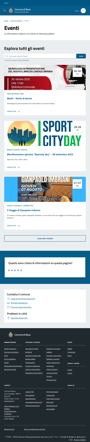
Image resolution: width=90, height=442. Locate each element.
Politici (6, 362)
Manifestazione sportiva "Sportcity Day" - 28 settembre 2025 (40, 154)
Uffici (6, 355)
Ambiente (28, 352)
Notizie (70, 348)
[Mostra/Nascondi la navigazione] (4, 10)
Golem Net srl (45, 437)
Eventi (70, 373)
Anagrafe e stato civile (33, 355)
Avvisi (70, 355)
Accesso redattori (80, 439)
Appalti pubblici (30, 359)
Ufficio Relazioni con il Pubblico (11, 407)
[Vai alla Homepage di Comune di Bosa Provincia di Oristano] (20, 11)
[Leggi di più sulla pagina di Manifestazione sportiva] (13, 167)
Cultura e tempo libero (32, 369)
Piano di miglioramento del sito (34, 429)
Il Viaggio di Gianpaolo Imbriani (23, 210)
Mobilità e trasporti (52, 359)
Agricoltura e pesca (31, 348)
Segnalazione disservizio (33, 402)
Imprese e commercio (53, 355)
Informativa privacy (53, 398)
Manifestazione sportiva (17, 150)
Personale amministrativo (13, 366)
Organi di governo (10, 348)
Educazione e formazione (33, 373)
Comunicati (71, 352)
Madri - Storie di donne (19, 98)
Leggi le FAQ (29, 391)
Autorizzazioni (30, 362)
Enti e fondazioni (10, 359)
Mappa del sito (9, 429)
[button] (7, 3)
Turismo (49, 376)
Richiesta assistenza (32, 405)
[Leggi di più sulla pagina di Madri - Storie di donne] (13, 111)
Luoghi (70, 369)
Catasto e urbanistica (32, 366)
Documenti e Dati (10, 369)
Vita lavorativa (51, 380)
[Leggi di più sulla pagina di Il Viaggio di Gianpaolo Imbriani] (13, 226)
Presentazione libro (15, 94)
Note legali (50, 402)
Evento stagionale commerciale (20, 206)
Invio (81, 56)
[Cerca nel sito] (83, 10)
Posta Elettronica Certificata (10, 412)
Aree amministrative (11, 352)
